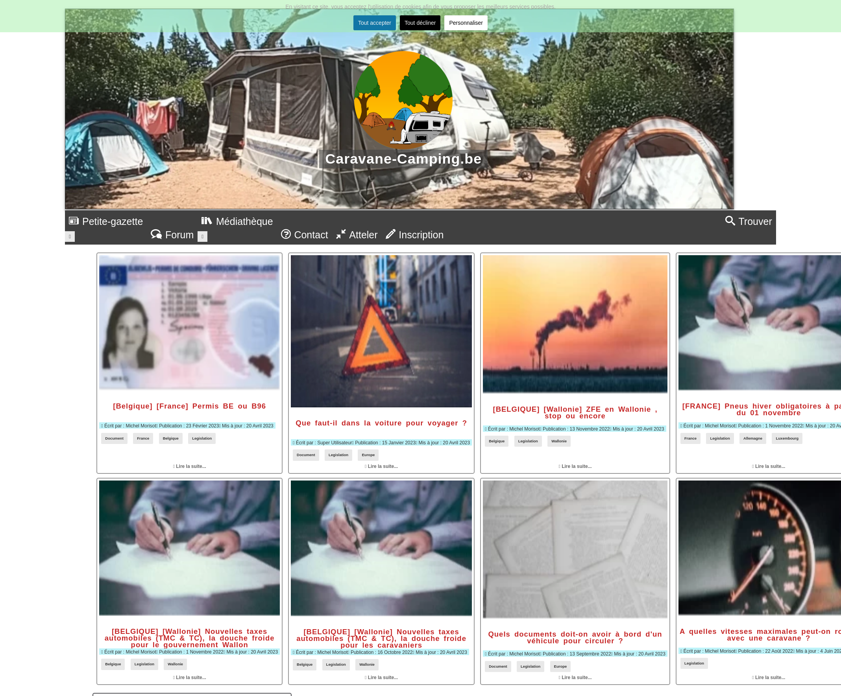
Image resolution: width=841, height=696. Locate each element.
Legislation (202, 438)
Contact (304, 234)
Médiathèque (237, 221)
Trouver (748, 221)
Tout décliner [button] (420, 23)
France (143, 438)
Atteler (357, 234)
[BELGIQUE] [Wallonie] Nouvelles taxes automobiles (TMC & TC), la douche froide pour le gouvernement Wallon (190, 638)
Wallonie (559, 441)
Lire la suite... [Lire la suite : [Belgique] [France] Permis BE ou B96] (189, 466)
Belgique (171, 438)
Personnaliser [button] (466, 23)
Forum (172, 234)
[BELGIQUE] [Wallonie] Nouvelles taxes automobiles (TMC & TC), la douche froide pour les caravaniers (381, 639)
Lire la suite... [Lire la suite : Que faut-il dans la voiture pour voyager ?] (381, 466)
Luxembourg (787, 438)
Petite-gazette (106, 221)
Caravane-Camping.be (403, 158)
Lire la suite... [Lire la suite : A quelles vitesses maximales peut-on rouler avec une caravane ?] (768, 677)
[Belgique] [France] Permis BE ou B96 (189, 406)
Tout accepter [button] (374, 23)
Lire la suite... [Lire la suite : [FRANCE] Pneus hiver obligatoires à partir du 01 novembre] (768, 466)
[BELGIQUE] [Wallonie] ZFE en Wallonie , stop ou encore (575, 412)
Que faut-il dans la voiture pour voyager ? (381, 423)
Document (114, 438)
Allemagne (752, 438)
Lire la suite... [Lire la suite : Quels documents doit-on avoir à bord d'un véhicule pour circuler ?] (575, 677)
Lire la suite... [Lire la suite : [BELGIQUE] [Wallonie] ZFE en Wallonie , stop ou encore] (575, 466)
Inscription (415, 234)
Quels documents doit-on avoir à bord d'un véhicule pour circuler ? (575, 637)
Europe (368, 455)
